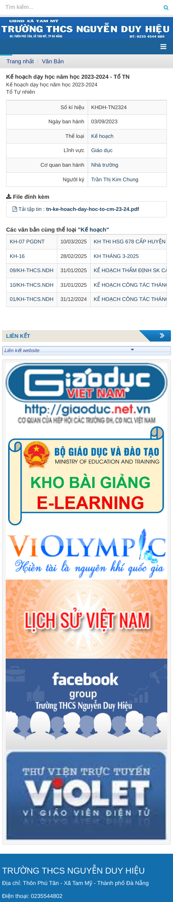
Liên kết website (69, 350)
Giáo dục (102, 150)
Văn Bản (53, 61)
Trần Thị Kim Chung (114, 179)
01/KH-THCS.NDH (32, 299)
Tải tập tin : (78, 209)
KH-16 (17, 256)
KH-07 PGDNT (27, 241)
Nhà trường (105, 165)
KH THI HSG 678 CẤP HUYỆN (130, 241)
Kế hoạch (102, 136)
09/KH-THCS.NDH (32, 270)
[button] (15, 209)
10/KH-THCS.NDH (32, 285)
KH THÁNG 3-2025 (116, 256)
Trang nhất (20, 61)
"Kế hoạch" (93, 229)
